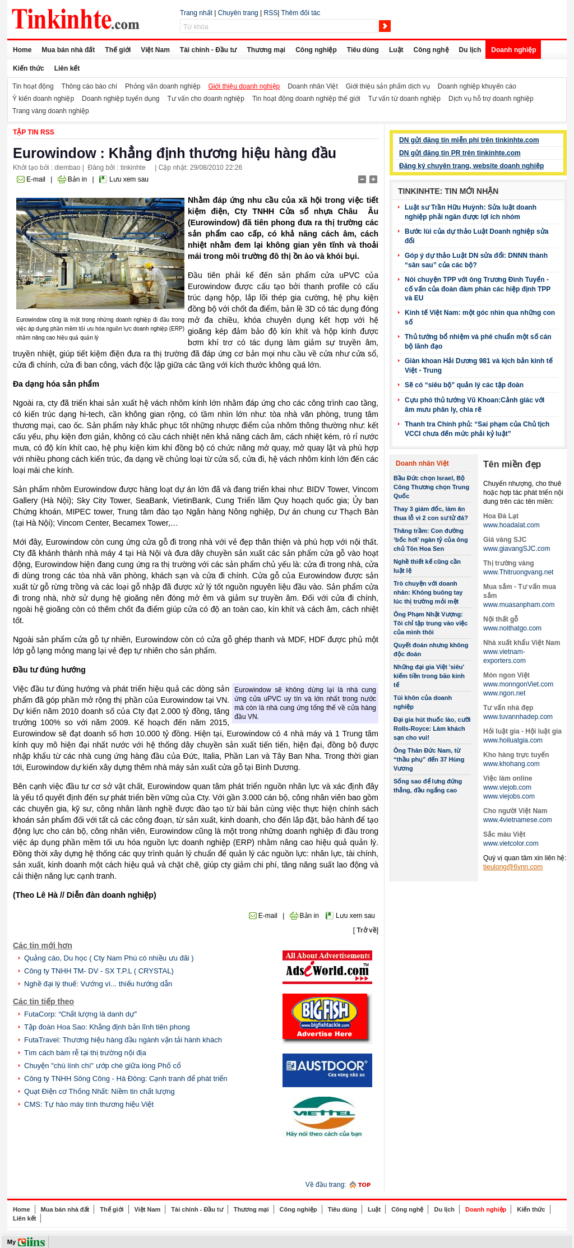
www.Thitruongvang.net (518, 572)
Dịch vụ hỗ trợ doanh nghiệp (491, 99)
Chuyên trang (238, 13)
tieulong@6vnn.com (513, 867)
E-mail (35, 179)
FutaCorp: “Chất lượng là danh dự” (80, 1014)
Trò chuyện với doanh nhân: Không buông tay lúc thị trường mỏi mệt (428, 592)
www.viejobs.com (509, 796)
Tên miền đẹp (512, 464)
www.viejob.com (507, 787)
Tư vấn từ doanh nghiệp (404, 99)
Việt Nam (155, 50)
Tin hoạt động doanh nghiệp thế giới (306, 99)
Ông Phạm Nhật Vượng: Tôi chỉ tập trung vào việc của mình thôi (430, 623)
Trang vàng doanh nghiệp (50, 111)
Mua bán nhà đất (68, 50)
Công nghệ (431, 50)
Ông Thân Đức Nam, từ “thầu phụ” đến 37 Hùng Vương (429, 759)
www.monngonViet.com (518, 684)
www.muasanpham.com (518, 605)
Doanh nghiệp (513, 50)
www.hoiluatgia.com (513, 740)
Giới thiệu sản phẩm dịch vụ (388, 86)
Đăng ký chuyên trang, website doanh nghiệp (471, 166)
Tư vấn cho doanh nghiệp (206, 99)
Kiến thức (28, 68)
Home (22, 50)
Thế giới (118, 50)
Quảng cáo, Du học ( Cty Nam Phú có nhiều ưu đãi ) (109, 958)
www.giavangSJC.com (516, 549)
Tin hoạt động (33, 86)
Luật (396, 50)
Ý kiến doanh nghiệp (43, 99)
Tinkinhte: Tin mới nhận (448, 191)
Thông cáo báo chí (89, 86)
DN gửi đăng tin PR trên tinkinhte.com (460, 153)
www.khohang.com (511, 764)
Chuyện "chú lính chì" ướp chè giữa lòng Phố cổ (102, 1065)
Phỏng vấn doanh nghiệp (162, 86)
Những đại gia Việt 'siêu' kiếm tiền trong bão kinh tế (429, 676)
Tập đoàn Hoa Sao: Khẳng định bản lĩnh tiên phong (107, 1027)
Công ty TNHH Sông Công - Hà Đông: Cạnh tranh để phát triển (126, 1078)
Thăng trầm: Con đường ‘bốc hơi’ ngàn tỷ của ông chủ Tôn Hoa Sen (431, 539)
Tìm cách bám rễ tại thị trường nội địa (85, 1052)
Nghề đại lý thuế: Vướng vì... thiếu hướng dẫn (98, 984)
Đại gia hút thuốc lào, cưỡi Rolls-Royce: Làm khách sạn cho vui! (432, 728)
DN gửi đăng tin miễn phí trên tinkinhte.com (469, 140)
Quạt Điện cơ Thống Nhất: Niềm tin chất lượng (99, 1091)
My (11, 1241)
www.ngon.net (504, 693)
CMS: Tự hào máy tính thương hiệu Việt (89, 1104)
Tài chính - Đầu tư (208, 50)
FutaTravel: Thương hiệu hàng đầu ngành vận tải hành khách (123, 1040)
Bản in (77, 179)
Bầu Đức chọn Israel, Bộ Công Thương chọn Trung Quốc (431, 487)
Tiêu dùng (363, 50)
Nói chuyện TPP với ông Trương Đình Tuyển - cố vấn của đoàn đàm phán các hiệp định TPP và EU (477, 289)
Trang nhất (196, 13)
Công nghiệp (316, 50)
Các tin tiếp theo (43, 1001)
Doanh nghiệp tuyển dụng (120, 99)
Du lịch (470, 50)
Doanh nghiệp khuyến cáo (477, 86)
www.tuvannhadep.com (518, 717)
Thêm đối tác (300, 13)
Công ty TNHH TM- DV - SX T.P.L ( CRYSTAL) (99, 971)
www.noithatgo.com (512, 628)
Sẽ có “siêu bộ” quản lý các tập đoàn (464, 385)
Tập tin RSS (33, 132)
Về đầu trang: (325, 1185)
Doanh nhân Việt (313, 86)
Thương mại (266, 50)
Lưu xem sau (129, 179)
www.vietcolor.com (511, 843)
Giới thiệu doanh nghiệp (244, 86)
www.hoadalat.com (511, 525)
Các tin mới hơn (42, 945)
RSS (271, 13)
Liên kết (67, 68)
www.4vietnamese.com (517, 820)
